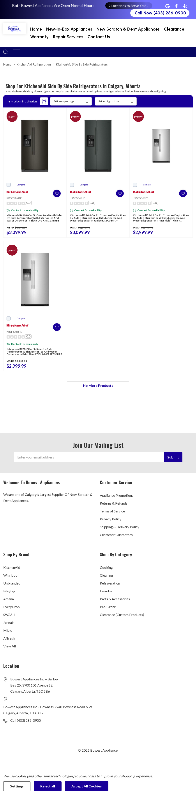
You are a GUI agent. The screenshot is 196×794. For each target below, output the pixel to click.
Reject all (47, 786)
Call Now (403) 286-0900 (160, 13)
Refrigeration (110, 583)
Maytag (9, 591)
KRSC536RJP (77, 198)
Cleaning (106, 575)
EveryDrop (11, 607)
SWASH (9, 614)
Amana (8, 599)
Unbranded (11, 583)
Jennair (8, 622)
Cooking (106, 567)
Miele (7, 630)
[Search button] (6, 52)
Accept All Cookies (86, 786)
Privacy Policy (110, 519)
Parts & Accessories (115, 599)
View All (9, 646)
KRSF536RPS (14, 331)
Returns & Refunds (113, 503)
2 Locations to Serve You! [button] (129, 5)
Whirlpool (10, 575)
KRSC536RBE (14, 198)
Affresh (9, 638)
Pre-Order (108, 607)
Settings (17, 786)
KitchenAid (11, 567)
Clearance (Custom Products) (122, 614)
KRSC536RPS (140, 198)
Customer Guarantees (116, 535)
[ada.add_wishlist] (55, 193)
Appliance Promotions (116, 495)
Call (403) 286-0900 (25, 720)
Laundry (106, 591)
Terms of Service (112, 511)
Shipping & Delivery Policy (119, 527)
